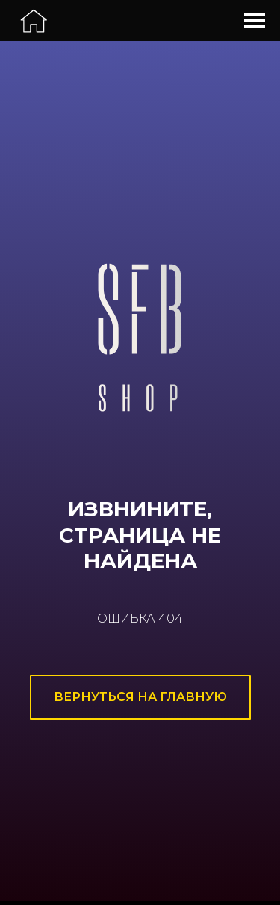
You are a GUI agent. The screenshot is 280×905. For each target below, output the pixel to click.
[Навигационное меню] (254, 20)
